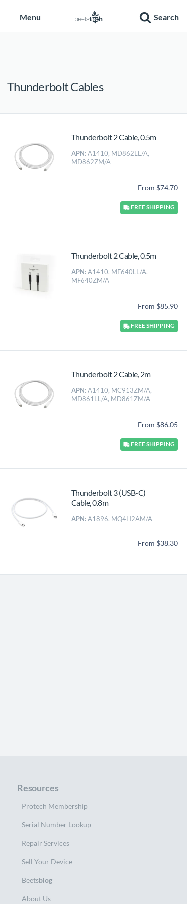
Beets (37, 880)
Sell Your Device (47, 861)
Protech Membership (55, 806)
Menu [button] (24, 17)
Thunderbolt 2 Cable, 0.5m (113, 137)
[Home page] (89, 16)
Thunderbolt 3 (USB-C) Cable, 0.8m (108, 498)
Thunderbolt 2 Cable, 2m (111, 374)
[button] (157, 16)
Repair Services (45, 843)
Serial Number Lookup (56, 824)
